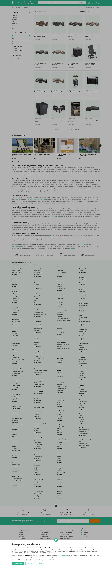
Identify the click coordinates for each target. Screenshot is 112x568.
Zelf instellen (31, 563)
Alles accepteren (18, 563)
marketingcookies (64, 555)
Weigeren (41, 563)
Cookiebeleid (51, 560)
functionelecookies (67, 557)
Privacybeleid (42, 560)
